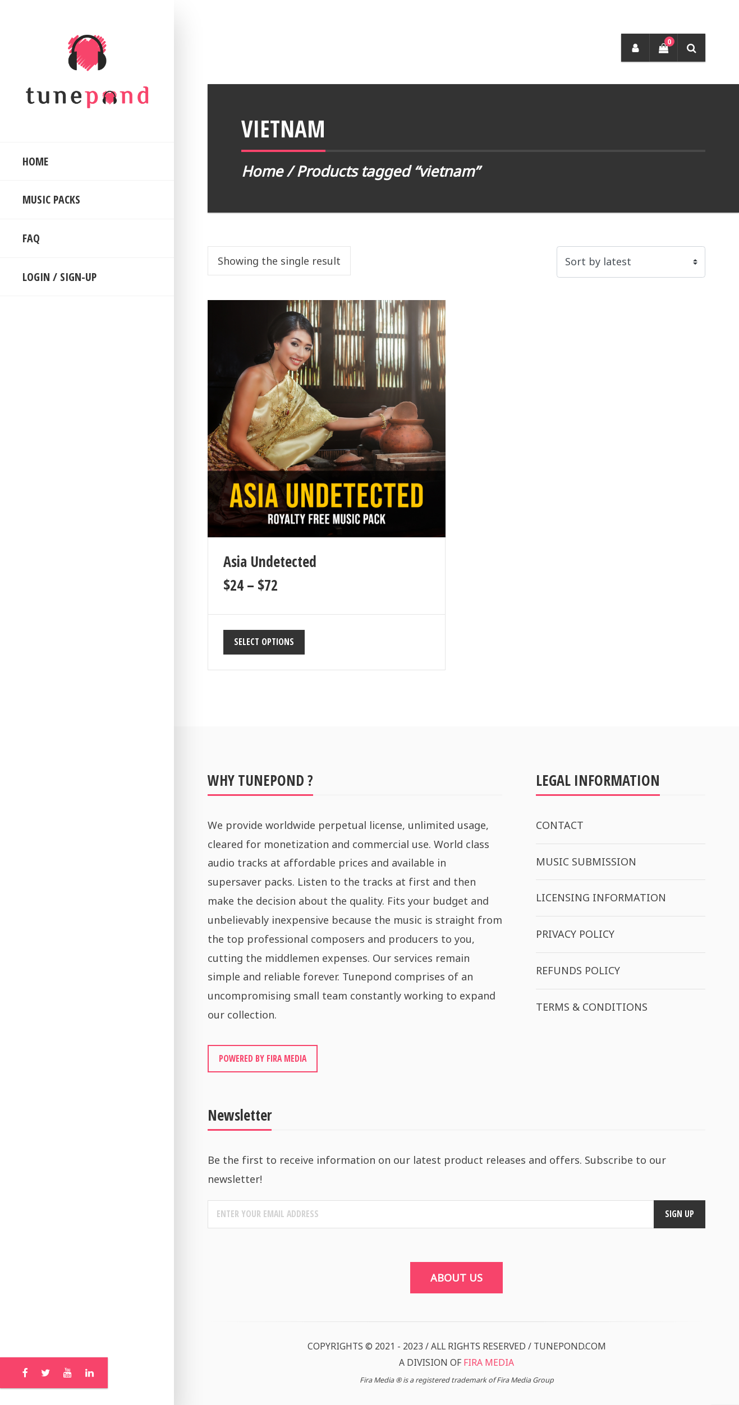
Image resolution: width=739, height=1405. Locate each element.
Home (262, 171)
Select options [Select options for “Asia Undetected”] (264, 641)
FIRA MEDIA (488, 1362)
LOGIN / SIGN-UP (59, 276)
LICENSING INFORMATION (601, 897)
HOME (35, 161)
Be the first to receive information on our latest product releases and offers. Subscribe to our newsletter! (437, 1169)
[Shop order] (631, 262)
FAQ (31, 238)
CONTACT (560, 825)
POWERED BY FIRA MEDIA (262, 1058)
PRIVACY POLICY (575, 934)
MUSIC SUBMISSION (586, 861)
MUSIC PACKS (51, 199)
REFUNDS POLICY (578, 970)
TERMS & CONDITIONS (592, 1007)
